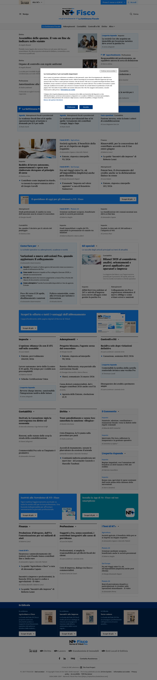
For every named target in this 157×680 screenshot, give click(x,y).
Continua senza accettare (108, 71)
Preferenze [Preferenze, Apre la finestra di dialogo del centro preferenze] (71, 107)
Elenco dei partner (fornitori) (53, 100)
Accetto (86, 107)
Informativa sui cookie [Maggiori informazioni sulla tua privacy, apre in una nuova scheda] (68, 89)
